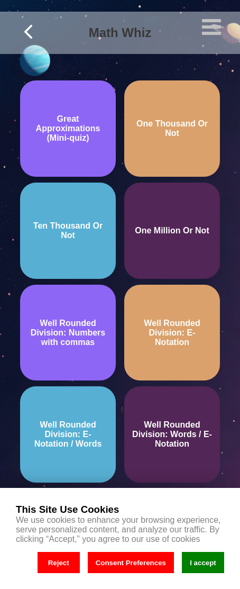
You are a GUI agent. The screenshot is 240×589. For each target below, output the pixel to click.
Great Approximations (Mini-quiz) (68, 128)
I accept (203, 563)
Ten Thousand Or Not (68, 230)
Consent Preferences (131, 563)
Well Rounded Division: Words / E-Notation (172, 434)
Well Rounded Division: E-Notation (172, 333)
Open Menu (211, 27)
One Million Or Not (172, 230)
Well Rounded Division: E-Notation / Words (68, 434)
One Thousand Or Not (172, 128)
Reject (58, 563)
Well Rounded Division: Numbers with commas (68, 333)
